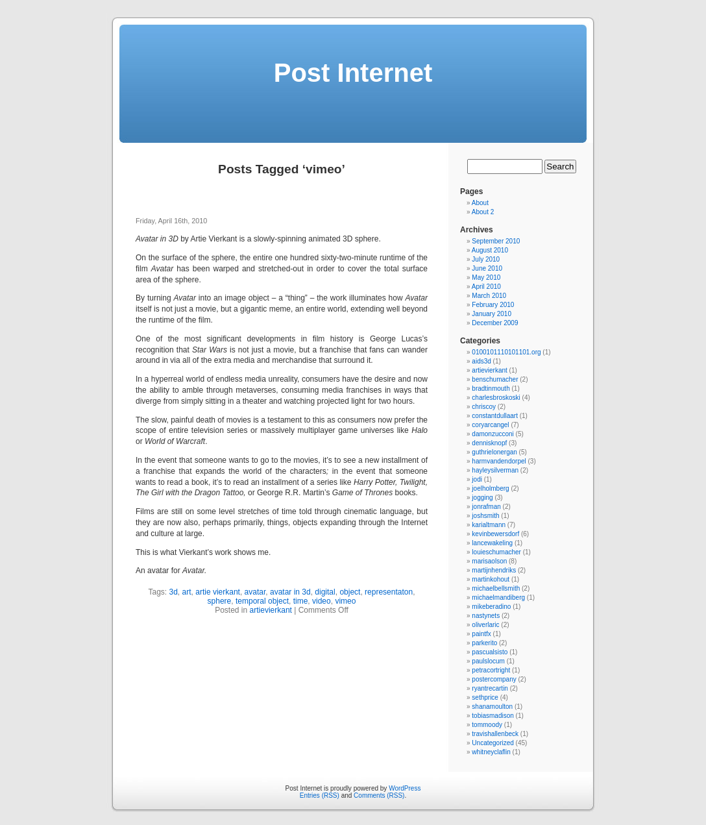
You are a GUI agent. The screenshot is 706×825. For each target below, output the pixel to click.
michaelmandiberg (498, 597)
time (300, 601)
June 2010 (487, 268)
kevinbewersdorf (495, 533)
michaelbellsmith (496, 588)
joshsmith (485, 515)
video (321, 601)
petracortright (491, 670)
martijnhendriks (494, 570)
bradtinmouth (490, 388)
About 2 (483, 211)
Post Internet (353, 72)
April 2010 (486, 286)
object (349, 592)
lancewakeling (492, 543)
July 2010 (486, 259)
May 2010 (486, 277)
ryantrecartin (490, 688)
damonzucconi (492, 433)
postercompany (494, 679)
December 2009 (495, 322)
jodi (477, 479)
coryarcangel (490, 424)
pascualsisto (489, 652)
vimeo (345, 601)
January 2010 (491, 313)
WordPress (404, 788)
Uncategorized (492, 742)
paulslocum (488, 661)
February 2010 (493, 304)
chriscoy (484, 406)
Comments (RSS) (379, 795)
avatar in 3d (290, 592)
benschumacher (495, 379)
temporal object (262, 601)
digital (325, 592)
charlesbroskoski (496, 397)
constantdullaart (495, 415)
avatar (255, 592)
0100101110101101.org (506, 352)
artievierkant (271, 610)
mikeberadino (491, 606)
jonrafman (486, 506)
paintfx (481, 633)
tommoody (487, 724)
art (186, 592)
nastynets (486, 615)
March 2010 (489, 295)
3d (173, 592)
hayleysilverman (495, 470)
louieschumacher (496, 552)
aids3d (481, 361)
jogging (482, 497)
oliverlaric (485, 624)
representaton (389, 592)
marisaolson (489, 561)
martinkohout (490, 579)
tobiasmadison (492, 715)
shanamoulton (492, 706)
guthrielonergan (494, 452)
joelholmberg (490, 488)
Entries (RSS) (319, 795)
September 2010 (496, 241)
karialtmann (488, 524)
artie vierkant (217, 592)
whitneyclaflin (491, 752)
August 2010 (490, 250)
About (480, 202)
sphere (220, 601)
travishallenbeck (495, 733)
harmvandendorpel (499, 461)
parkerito (484, 642)
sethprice (485, 697)
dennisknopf (489, 443)
